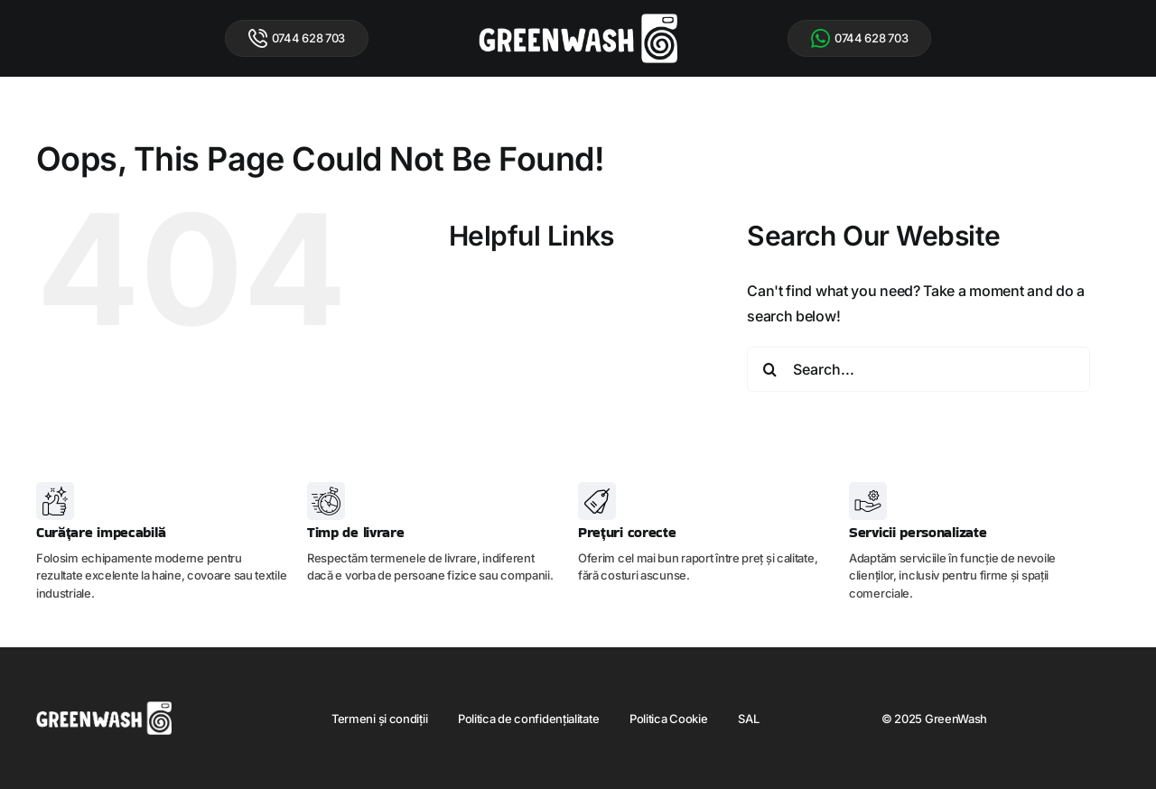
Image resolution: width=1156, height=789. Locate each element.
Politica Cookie (668, 718)
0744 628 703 (296, 38)
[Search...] (918, 369)
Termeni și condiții (379, 718)
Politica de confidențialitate (528, 718)
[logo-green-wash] (578, 21)
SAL (748, 718)
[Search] (769, 369)
